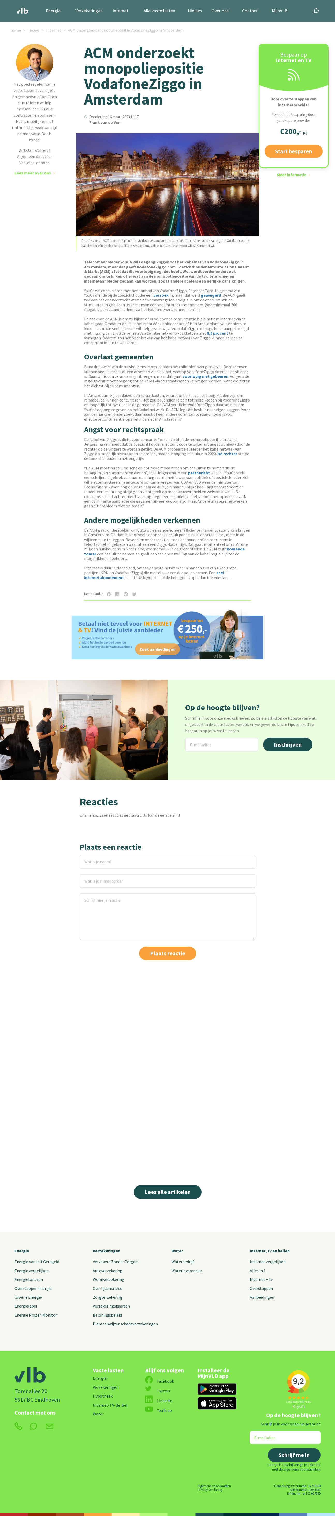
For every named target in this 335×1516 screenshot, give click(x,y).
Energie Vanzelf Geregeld (36, 1261)
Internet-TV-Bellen (110, 1405)
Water (177, 1250)
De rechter (227, 453)
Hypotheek (103, 1396)
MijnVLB (279, 11)
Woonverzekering (108, 1279)
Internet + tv (261, 1279)
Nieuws (195, 11)
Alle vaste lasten (159, 11)
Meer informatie (291, 174)
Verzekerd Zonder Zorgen (115, 1261)
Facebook (159, 1381)
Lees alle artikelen (168, 1192)
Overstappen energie (33, 1288)
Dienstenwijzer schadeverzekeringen (125, 1323)
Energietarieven (28, 1279)
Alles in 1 (258, 1270)
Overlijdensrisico (107, 1288)
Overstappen (261, 1288)
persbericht (198, 472)
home (16, 30)
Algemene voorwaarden (214, 1486)
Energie (53, 11)
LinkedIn (158, 1400)
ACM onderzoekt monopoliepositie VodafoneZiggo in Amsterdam (126, 30)
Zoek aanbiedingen (157, 649)
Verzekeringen (89, 11)
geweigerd (211, 295)
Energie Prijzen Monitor (35, 1315)
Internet (120, 11)
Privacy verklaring (210, 1490)
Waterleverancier (187, 1270)
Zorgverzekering (107, 1297)
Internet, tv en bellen (270, 1250)
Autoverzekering (107, 1270)
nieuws (33, 30)
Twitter (157, 1390)
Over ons (220, 11)
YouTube (158, 1410)
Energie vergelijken (31, 1270)
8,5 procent (217, 333)
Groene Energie (28, 1297)
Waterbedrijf (183, 1261)
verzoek (161, 295)
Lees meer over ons (32, 172)
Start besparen (293, 151)
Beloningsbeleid (107, 1315)
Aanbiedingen (262, 1297)
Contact (250, 11)
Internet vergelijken (268, 1261)
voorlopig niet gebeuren (205, 376)
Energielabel (25, 1306)
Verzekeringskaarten (111, 1306)
